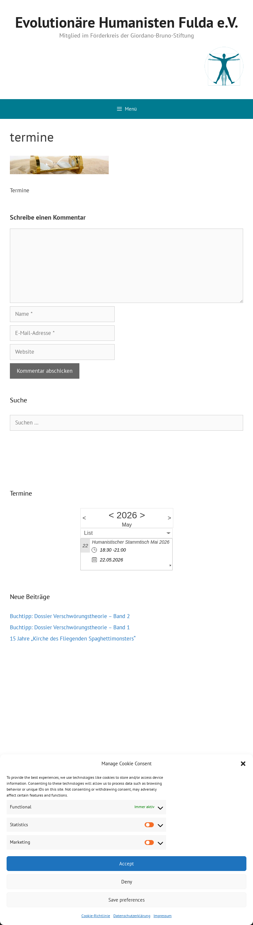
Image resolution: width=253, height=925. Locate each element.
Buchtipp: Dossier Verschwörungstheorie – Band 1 (70, 627)
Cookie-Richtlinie (95, 915)
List (88, 533)
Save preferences (126, 900)
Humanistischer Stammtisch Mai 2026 (130, 542)
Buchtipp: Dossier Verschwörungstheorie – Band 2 (70, 616)
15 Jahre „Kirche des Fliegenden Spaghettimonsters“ (73, 638)
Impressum (163, 915)
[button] (243, 763)
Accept (126, 863)
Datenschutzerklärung (131, 915)
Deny (126, 882)
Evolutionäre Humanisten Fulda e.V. (126, 22)
